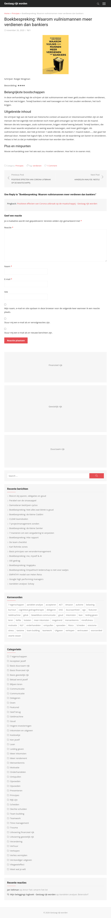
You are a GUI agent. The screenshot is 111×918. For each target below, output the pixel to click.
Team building (17, 813)
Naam (8, 266)
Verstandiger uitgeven (21, 860)
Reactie (8, 227)
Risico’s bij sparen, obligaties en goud (27, 495)
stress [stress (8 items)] (11, 630)
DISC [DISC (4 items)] (61, 609)
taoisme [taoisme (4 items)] (20, 630)
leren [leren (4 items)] (10, 620)
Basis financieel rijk (19, 670)
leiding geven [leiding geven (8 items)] (91, 615)
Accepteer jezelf (18, 661)
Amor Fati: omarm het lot (35, 889)
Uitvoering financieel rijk (22, 832)
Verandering (16, 841)
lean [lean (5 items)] (81, 615)
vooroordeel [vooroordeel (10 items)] (96, 630)
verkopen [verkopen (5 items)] (70, 630)
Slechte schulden (18, 809)
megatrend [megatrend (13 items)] (57, 620)
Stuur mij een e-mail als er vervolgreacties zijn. (27, 322)
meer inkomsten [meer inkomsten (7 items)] (41, 620)
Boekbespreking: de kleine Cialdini (26, 514)
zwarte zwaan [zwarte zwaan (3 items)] (14, 635)
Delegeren (15, 698)
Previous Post (32, 178)
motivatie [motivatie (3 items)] (12, 625)
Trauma (14, 827)
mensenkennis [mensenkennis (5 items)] (72, 620)
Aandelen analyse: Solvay (21, 583)
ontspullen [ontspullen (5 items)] (48, 625)
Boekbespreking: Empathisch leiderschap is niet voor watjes (38, 569)
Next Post (87, 177)
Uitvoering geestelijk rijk (22, 836)
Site (6, 291)
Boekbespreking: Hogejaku (22, 565)
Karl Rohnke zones (18, 546)
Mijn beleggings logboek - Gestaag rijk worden (33, 894)
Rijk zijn (14, 799)
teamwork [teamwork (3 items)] (47, 630)
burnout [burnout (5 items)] (12, 609)
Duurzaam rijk (57, 449)
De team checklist (18, 542)
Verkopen (15, 850)
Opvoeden (15, 781)
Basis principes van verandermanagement (30, 551)
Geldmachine (16, 716)
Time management (19, 823)
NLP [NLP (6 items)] (21, 625)
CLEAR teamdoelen (18, 518)
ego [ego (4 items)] (84, 609)
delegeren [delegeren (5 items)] (51, 609)
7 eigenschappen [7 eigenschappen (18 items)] (16, 604)
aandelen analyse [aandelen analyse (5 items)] (35, 604)
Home (7, 13)
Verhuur (14, 846)
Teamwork (15, 818)
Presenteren (16, 790)
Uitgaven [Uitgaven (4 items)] (59, 630)
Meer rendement (18, 758)
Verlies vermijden (18, 855)
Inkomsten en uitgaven (21, 730)
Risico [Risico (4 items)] (71, 625)
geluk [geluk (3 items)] (25, 615)
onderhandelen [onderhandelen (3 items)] (33, 625)
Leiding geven (17, 748)
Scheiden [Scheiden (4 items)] (80, 625)
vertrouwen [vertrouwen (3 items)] (82, 630)
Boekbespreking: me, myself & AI (25, 556)
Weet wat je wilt (18, 869)
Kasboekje (15, 735)
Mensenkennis (17, 762)
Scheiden (14, 804)
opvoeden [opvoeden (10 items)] (60, 625)
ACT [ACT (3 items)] (60, 604)
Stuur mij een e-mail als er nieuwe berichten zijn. (28, 332)
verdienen (37, 165)
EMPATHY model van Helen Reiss (25, 574)
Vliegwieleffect (17, 864)
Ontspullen (15, 776)
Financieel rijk (55, 365)
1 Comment (52, 165)
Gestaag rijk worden (15, 3)
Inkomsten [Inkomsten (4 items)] (71, 615)
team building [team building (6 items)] (33, 630)
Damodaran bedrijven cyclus (23, 505)
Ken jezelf (15, 739)
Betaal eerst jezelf (19, 679)
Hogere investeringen (20, 725)
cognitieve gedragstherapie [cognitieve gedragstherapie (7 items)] (31, 609)
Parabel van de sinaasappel (22, 500)
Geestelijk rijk (55, 406)
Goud (13, 721)
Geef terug (15, 711)
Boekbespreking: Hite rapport (24, 537)
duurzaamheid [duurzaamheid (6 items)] (73, 609)
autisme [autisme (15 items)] (79, 604)
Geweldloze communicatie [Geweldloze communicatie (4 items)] (43, 615)
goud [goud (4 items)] (60, 615)
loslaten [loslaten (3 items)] (27, 620)
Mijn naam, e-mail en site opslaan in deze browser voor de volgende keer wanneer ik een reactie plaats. (52, 310)
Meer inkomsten (18, 753)
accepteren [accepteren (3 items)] (51, 604)
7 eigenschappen (18, 656)
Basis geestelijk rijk (19, 674)
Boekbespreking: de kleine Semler (26, 528)
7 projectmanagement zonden (24, 523)
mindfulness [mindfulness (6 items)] (87, 620)
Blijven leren (16, 684)
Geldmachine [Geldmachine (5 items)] (14, 615)
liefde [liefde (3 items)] (18, 620)
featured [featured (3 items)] (92, 609)
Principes (16, 13)
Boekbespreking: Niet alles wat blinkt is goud (31, 509)
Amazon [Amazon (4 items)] (69, 604)
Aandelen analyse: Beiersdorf (73, 894)
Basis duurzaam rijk (20, 665)
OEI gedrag (14, 560)
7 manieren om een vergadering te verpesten (31, 532)
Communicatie (17, 688)
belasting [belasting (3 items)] (90, 604)
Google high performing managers (26, 579)
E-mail (8, 279)
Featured (14, 707)
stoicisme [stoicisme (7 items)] (92, 625)
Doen (13, 702)
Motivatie (14, 767)
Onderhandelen (18, 772)
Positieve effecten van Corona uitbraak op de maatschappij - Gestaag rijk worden (57, 203)
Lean (12, 744)
